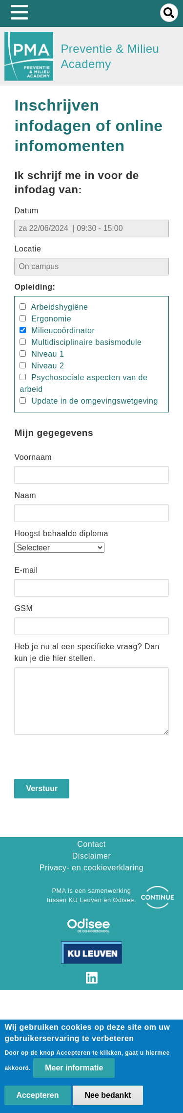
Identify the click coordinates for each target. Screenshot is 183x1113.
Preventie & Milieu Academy (110, 56)
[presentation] (88, 760)
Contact (91, 844)
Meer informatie (74, 1068)
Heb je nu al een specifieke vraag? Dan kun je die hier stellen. (87, 652)
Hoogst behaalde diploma (61, 533)
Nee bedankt (107, 1095)
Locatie (27, 249)
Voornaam (33, 457)
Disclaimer (91, 856)
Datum (26, 210)
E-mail (26, 570)
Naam (25, 495)
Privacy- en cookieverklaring (92, 867)
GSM (23, 608)
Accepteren (37, 1095)
